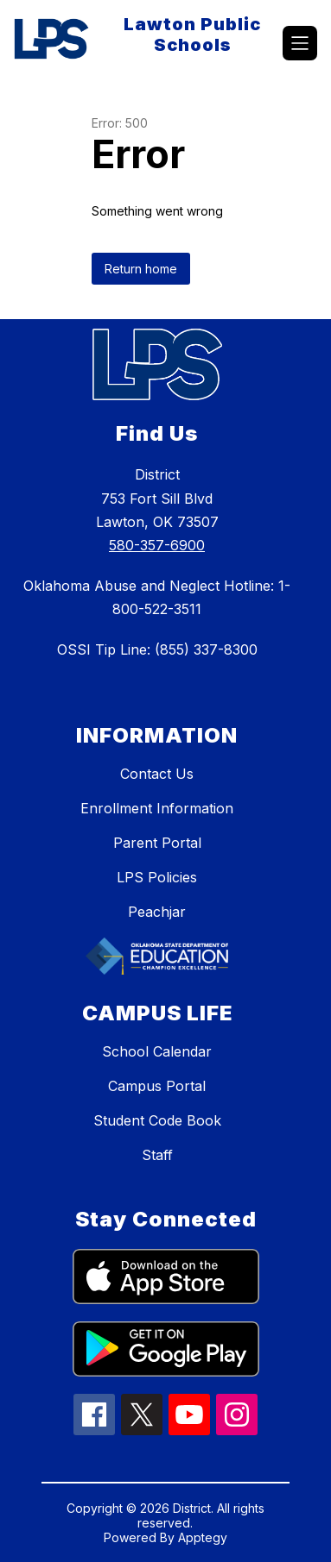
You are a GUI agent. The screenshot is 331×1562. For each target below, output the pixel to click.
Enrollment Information (156, 808)
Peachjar (157, 911)
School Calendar (157, 1051)
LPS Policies (157, 877)
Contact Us (157, 773)
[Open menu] (300, 43)
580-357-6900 (157, 545)
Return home (141, 268)
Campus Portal (157, 1086)
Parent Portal (157, 842)
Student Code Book (157, 1120)
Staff (157, 1155)
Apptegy (202, 1537)
